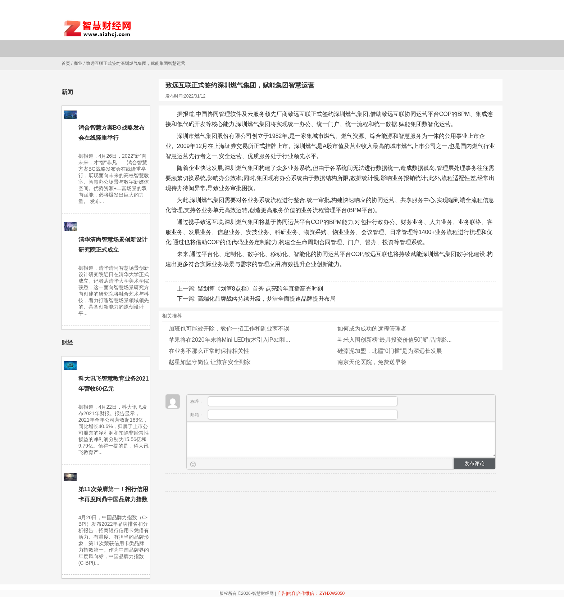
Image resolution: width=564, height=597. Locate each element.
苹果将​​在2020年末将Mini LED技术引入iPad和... (229, 340)
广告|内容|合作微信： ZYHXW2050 (311, 593)
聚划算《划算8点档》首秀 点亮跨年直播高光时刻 (260, 289)
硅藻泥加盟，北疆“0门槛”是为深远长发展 (389, 351)
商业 (78, 63)
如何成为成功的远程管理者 (371, 329)
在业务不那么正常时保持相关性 (209, 351)
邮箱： (293, 414)
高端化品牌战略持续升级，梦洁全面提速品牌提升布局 (266, 299)
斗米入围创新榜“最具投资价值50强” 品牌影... (394, 340)
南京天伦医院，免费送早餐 (371, 362)
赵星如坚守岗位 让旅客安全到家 (210, 362)
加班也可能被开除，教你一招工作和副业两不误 (229, 329)
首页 (66, 63)
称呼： (293, 401)
